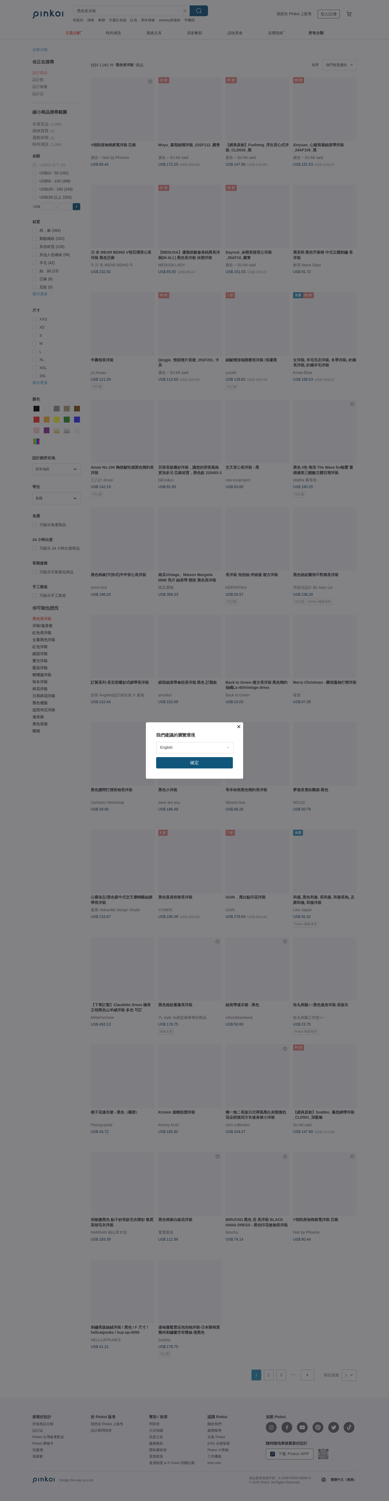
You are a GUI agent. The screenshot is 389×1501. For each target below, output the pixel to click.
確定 (194, 762)
